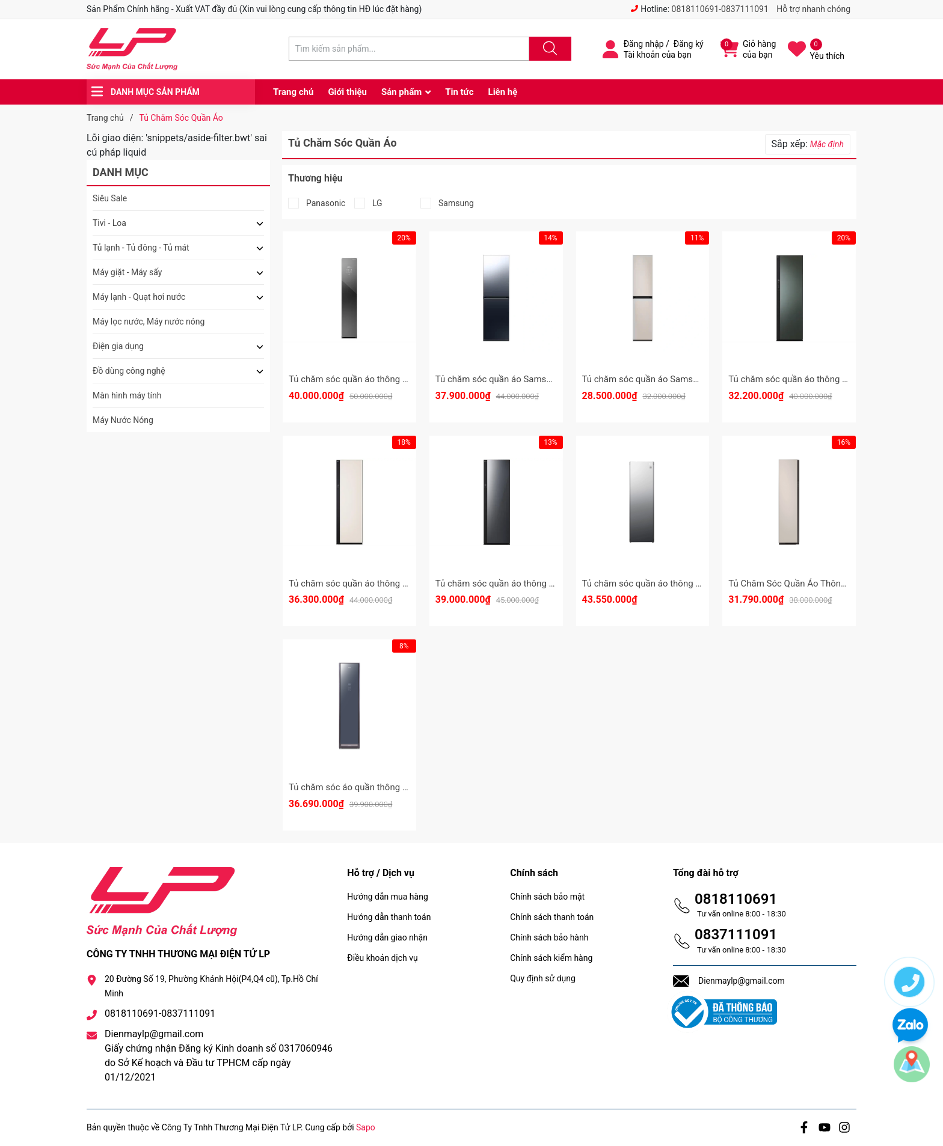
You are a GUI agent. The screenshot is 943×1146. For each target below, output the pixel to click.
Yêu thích (827, 56)
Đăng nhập (644, 44)
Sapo (365, 1127)
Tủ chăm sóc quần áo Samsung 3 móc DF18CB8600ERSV (697, 379)
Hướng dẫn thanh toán (389, 917)
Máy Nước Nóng (123, 420)
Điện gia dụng (118, 346)
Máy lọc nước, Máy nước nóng (148, 321)
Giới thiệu (347, 92)
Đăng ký (689, 44)
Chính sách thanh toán (552, 917)
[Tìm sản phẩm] (409, 49)
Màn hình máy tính (127, 395)
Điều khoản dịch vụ (382, 958)
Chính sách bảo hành (549, 937)
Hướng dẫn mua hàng (387, 896)
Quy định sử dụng (543, 978)
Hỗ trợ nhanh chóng (813, 9)
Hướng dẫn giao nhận (387, 937)
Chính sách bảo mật (547, 896)
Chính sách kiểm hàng (551, 958)
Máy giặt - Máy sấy (127, 272)
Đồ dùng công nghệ (129, 371)
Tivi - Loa (109, 223)
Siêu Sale (110, 198)
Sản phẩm (401, 92)
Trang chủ (293, 92)
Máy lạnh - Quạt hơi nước (139, 297)
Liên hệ (503, 92)
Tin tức (459, 92)
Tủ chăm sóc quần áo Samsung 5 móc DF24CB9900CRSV (550, 379)
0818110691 (736, 899)
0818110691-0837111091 (720, 9)
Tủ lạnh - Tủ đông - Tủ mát (141, 247)
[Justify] (548, 49)
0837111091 (736, 934)
